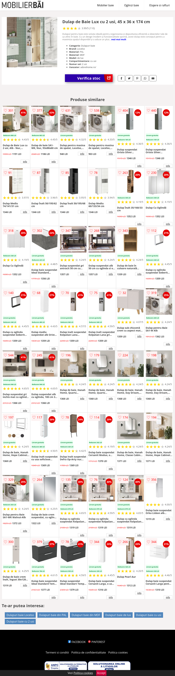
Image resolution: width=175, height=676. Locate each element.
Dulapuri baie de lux (118, 615)
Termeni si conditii (57, 652)
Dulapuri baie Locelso (20, 615)
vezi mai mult (118, 39)
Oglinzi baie (131, 5)
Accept (101, 673)
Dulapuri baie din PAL (52, 615)
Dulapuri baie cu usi (148, 615)
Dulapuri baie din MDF (86, 615)
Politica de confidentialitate (88, 652)
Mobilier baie (105, 5)
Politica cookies (118, 652)
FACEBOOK (77, 642)
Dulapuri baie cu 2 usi (20, 621)
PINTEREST (96, 642)
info (25, 161)
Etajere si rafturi (159, 5)
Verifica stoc (95, 78)
